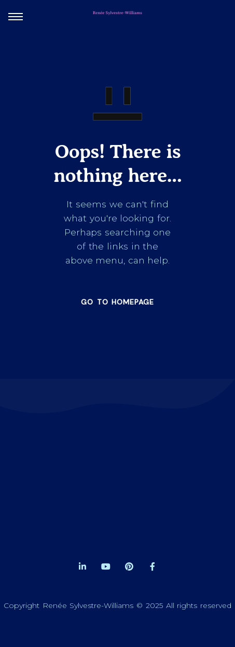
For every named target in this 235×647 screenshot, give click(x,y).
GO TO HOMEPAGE (117, 302)
